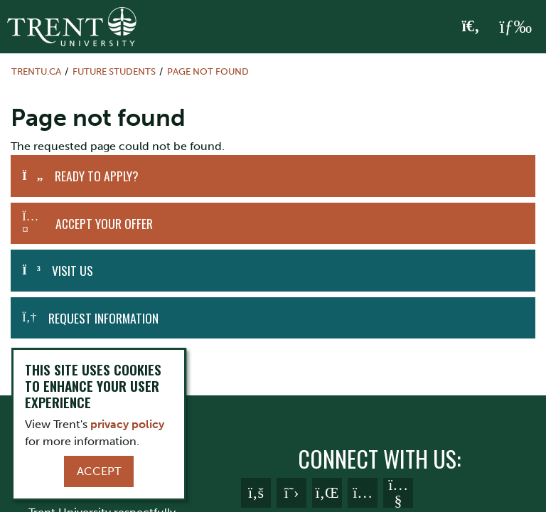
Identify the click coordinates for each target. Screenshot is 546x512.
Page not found (208, 71)
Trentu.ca (36, 71)
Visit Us (72, 270)
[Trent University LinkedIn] (327, 493)
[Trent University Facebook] (256, 493)
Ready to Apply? (97, 175)
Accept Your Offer (104, 223)
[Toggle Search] (471, 27)
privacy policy (127, 424)
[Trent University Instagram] (363, 493)
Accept (99, 471)
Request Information (103, 318)
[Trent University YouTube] (398, 493)
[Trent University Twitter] (291, 493)
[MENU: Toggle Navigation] (515, 27)
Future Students (114, 71)
